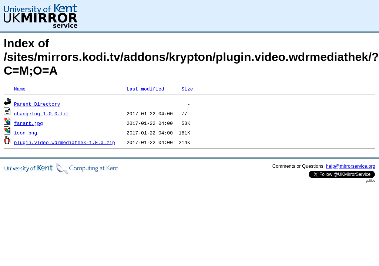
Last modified (145, 88)
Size (187, 88)
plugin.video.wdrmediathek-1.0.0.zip (64, 142)
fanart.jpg (28, 123)
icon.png (25, 132)
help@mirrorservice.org (350, 166)
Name (20, 88)
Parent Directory (37, 103)
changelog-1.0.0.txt (41, 113)
